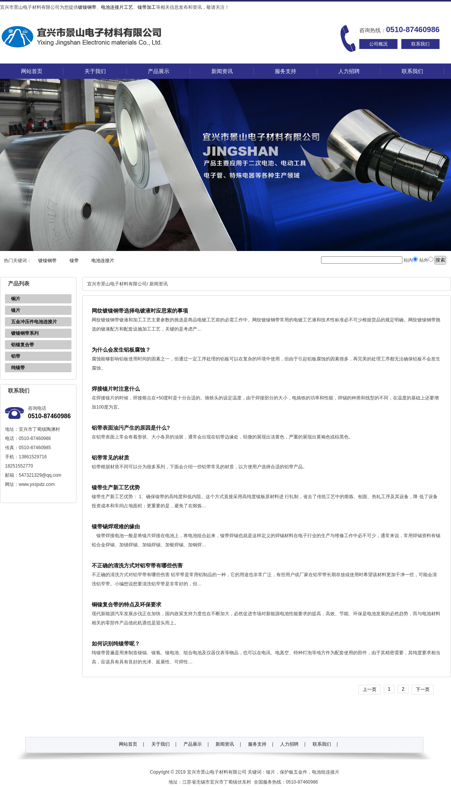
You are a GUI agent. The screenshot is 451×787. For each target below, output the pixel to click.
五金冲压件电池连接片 (34, 321)
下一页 (423, 689)
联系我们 (420, 44)
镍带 (74, 260)
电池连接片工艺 (117, 7)
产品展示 (158, 71)
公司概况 (378, 44)
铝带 (15, 356)
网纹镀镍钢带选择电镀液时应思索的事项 (140, 311)
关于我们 (95, 71)
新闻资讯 (222, 71)
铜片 (15, 298)
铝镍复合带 (22, 344)
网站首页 (31, 71)
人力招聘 (349, 71)
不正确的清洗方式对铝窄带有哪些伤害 (137, 565)
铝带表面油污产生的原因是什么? (131, 428)
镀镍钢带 (87, 7)
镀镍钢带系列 (25, 333)
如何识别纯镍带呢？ (116, 643)
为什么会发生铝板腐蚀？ (121, 350)
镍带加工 (147, 7)
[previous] (369, 689)
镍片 (15, 310)
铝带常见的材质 (110, 458)
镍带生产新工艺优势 (116, 487)
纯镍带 (18, 367)
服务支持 (285, 71)
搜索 (440, 260)
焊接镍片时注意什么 (116, 389)
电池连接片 (102, 260)
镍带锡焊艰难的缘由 (116, 526)
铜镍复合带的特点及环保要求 (126, 604)
